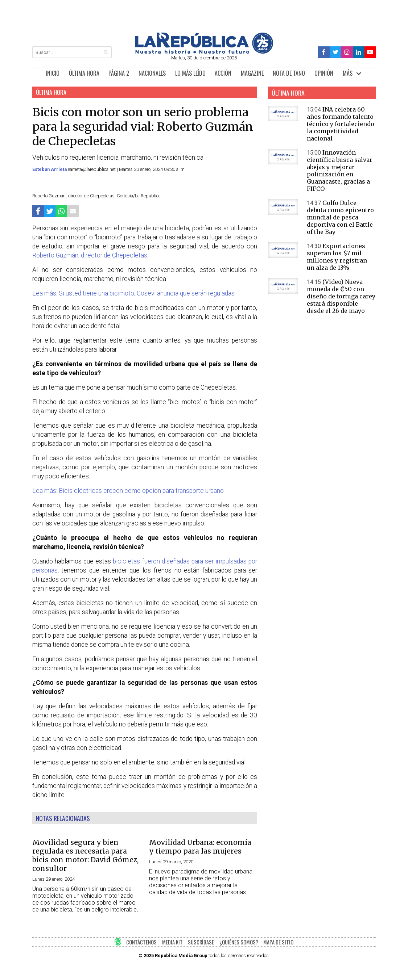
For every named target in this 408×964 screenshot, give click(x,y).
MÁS (348, 73)
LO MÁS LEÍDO (190, 73)
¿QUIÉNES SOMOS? (238, 942)
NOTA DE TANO (289, 73)
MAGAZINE (252, 73)
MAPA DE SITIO (278, 942)
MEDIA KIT (172, 942)
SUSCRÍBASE (201, 942)
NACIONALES (152, 73)
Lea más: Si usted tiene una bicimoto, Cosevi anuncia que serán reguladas (133, 293)
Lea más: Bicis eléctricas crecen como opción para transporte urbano (129, 490)
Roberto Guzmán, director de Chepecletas (89, 255)
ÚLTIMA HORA (84, 73)
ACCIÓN (223, 73)
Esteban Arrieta (50, 169)
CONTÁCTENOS (141, 942)
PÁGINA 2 (118, 73)
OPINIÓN (323, 73)
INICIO (52, 73)
